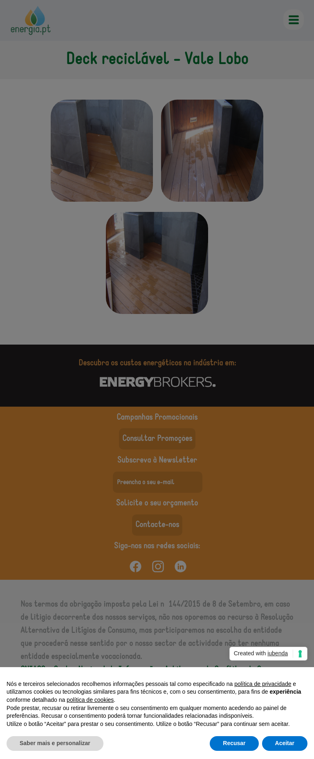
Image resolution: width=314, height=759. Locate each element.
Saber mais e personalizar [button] (55, 743)
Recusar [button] (234, 743)
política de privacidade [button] (262, 684)
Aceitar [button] (284, 743)
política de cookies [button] (90, 700)
